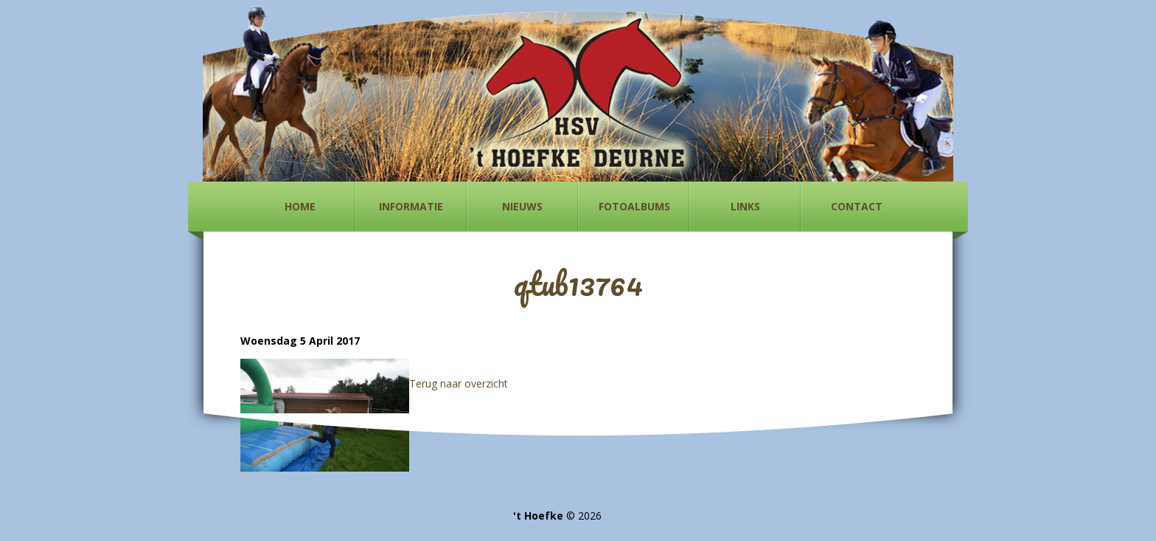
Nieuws (522, 206)
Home (300, 206)
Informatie (411, 206)
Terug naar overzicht (458, 383)
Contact (856, 206)
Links (745, 206)
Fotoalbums (634, 206)
